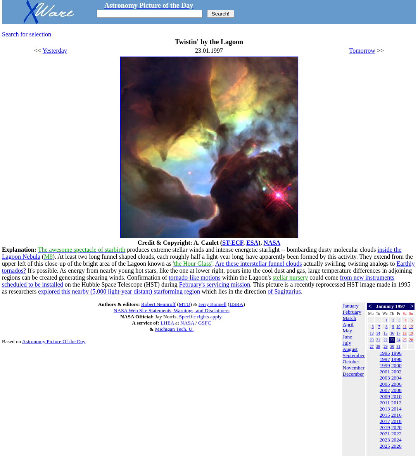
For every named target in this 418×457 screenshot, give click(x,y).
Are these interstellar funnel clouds (258, 263)
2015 (385, 415)
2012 (396, 402)
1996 (396, 353)
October (351, 361)
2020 (396, 427)
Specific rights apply (200, 317)
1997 (385, 359)
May (347, 330)
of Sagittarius (284, 291)
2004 (396, 378)
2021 (385, 433)
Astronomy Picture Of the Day (54, 341)
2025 (385, 446)
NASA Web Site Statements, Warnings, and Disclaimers (172, 310)
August (350, 349)
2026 (396, 446)
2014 (396, 409)
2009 (385, 396)
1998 (396, 359)
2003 (385, 378)
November (353, 368)
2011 (385, 402)
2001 (385, 372)
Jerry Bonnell (212, 304)
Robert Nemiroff (158, 304)
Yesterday (55, 50)
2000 (396, 365)
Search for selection (26, 34)
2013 (385, 409)
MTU (184, 304)
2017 (385, 421)
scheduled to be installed (32, 284)
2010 (396, 396)
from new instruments (367, 277)
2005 (385, 384)
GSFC (204, 323)
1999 (385, 365)
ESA (252, 242)
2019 (385, 427)
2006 (396, 384)
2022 (396, 433)
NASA (272, 242)
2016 (396, 415)
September (354, 355)
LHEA (167, 323)
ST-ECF (232, 242)
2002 (396, 372)
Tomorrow (362, 50)
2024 (396, 440)
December (353, 374)
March (349, 318)
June (347, 337)
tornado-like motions (195, 277)
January (351, 306)
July (347, 343)
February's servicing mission (214, 284)
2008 (396, 390)
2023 (385, 440)
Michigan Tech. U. (174, 329)
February (352, 312)
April (348, 324)
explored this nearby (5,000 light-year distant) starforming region (119, 291)
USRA (237, 304)
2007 (385, 390)
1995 (385, 353)
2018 (396, 421)
